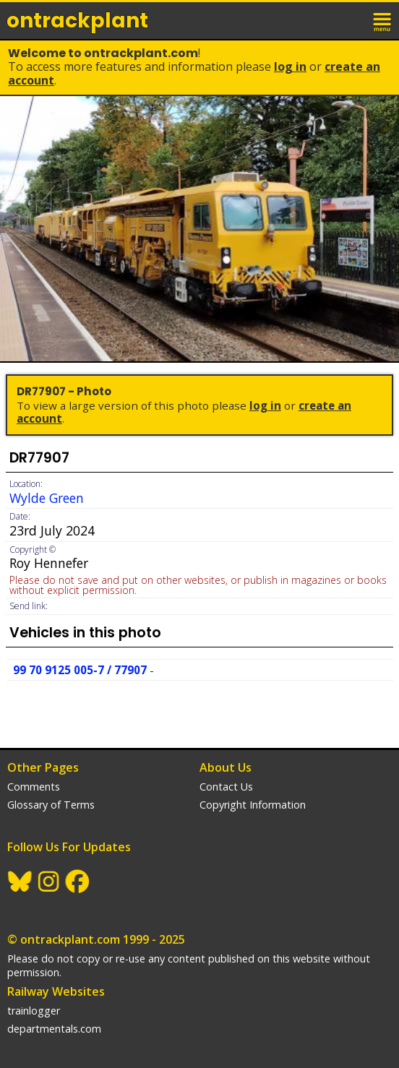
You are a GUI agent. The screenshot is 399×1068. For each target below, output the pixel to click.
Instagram (49, 882)
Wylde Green (46, 498)
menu (383, 20)
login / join (351, 20)
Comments (33, 786)
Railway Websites (56, 991)
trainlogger (33, 1010)
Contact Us (226, 786)
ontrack (77, 21)
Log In (290, 66)
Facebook (78, 882)
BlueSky (20, 882)
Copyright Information (253, 804)
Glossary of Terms (51, 804)
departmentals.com (54, 1028)
